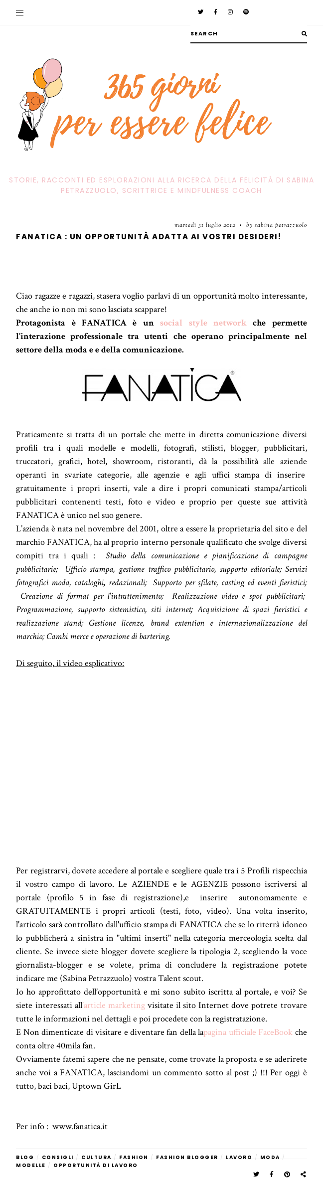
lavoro (239, 1157)
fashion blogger (187, 1157)
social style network (203, 323)
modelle (31, 1165)
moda (270, 1157)
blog (25, 1157)
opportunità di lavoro (95, 1165)
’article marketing (113, 1005)
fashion (134, 1157)
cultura (96, 1157)
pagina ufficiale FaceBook (248, 1032)
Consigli (58, 1157)
